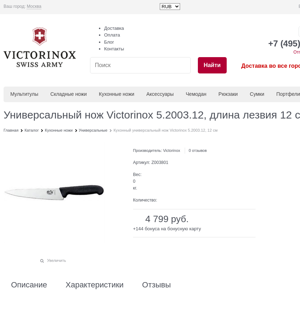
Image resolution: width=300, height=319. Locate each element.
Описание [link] (29, 285)
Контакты (114, 48)
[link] (34, 6)
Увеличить (56, 260)
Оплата (112, 35)
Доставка (114, 28)
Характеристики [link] (94, 285)
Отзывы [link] (156, 285)
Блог (109, 42)
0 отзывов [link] (198, 150)
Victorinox (171, 150)
